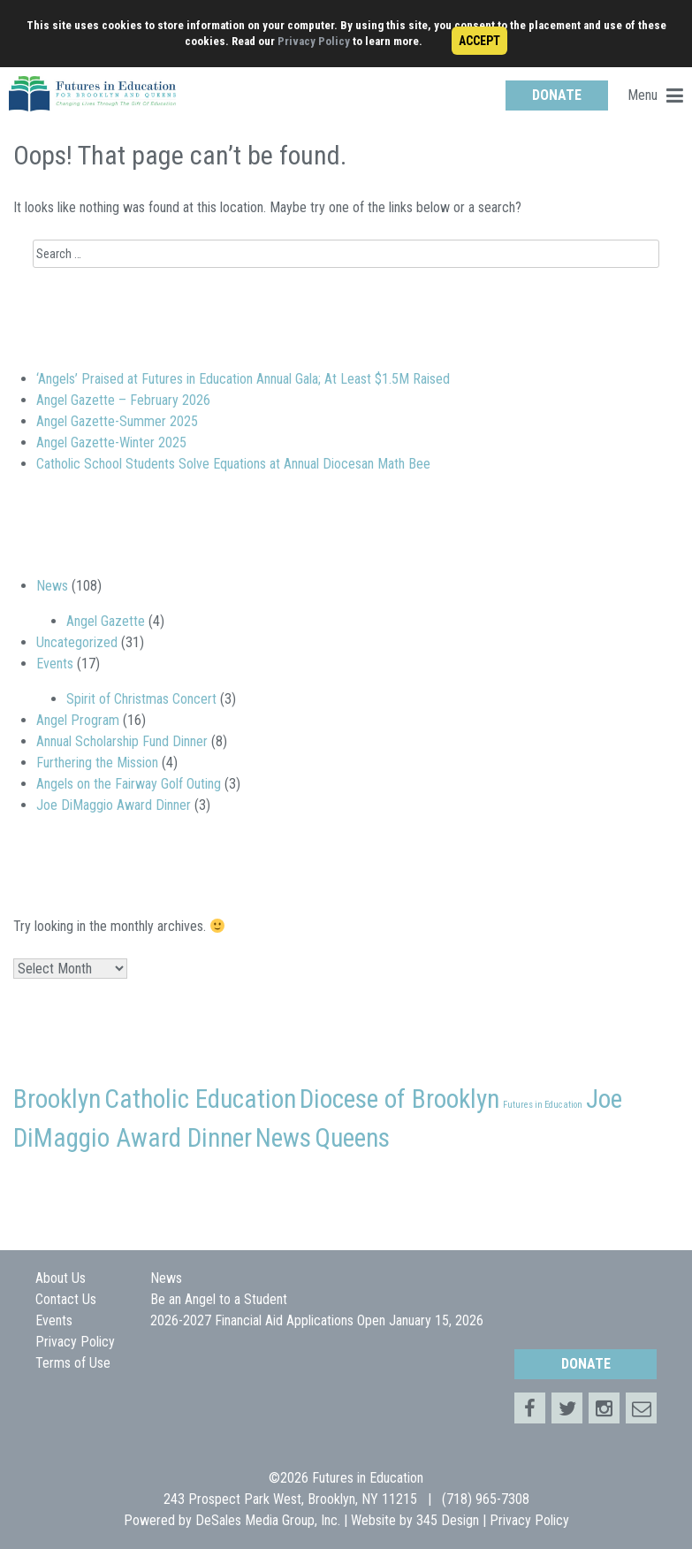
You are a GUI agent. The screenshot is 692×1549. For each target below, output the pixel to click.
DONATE (557, 95)
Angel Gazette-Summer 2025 (117, 421)
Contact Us (65, 1299)
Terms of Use (72, 1362)
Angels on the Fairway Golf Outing (128, 783)
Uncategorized (77, 642)
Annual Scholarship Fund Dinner (122, 741)
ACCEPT (479, 41)
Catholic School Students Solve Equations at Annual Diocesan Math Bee (233, 463)
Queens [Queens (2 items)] (352, 1138)
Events (54, 663)
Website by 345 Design (415, 1520)
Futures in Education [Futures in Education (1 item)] (542, 1104)
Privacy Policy (314, 41)
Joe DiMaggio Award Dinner (113, 805)
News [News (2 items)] (283, 1138)
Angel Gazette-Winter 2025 (111, 442)
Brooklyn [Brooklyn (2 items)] (57, 1099)
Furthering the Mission (97, 762)
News (52, 585)
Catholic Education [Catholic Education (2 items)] (200, 1099)
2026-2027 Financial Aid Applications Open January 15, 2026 (316, 1320)
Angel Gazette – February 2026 (123, 400)
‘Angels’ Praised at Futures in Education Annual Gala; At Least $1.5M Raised (243, 378)
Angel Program (77, 720)
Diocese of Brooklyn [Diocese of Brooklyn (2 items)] (399, 1099)
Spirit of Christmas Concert (141, 699)
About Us (60, 1278)
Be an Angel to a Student (218, 1299)
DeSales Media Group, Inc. (267, 1520)
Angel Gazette (105, 621)
